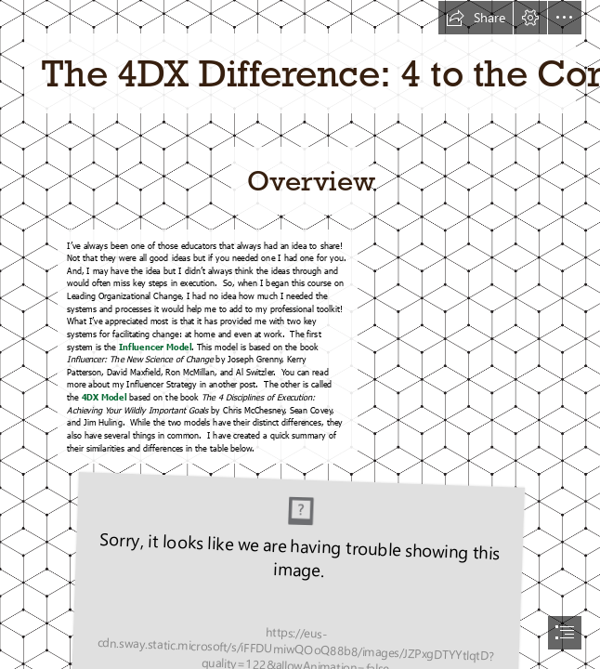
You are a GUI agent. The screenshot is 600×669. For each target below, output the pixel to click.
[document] (300, 334)
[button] (475, 17)
